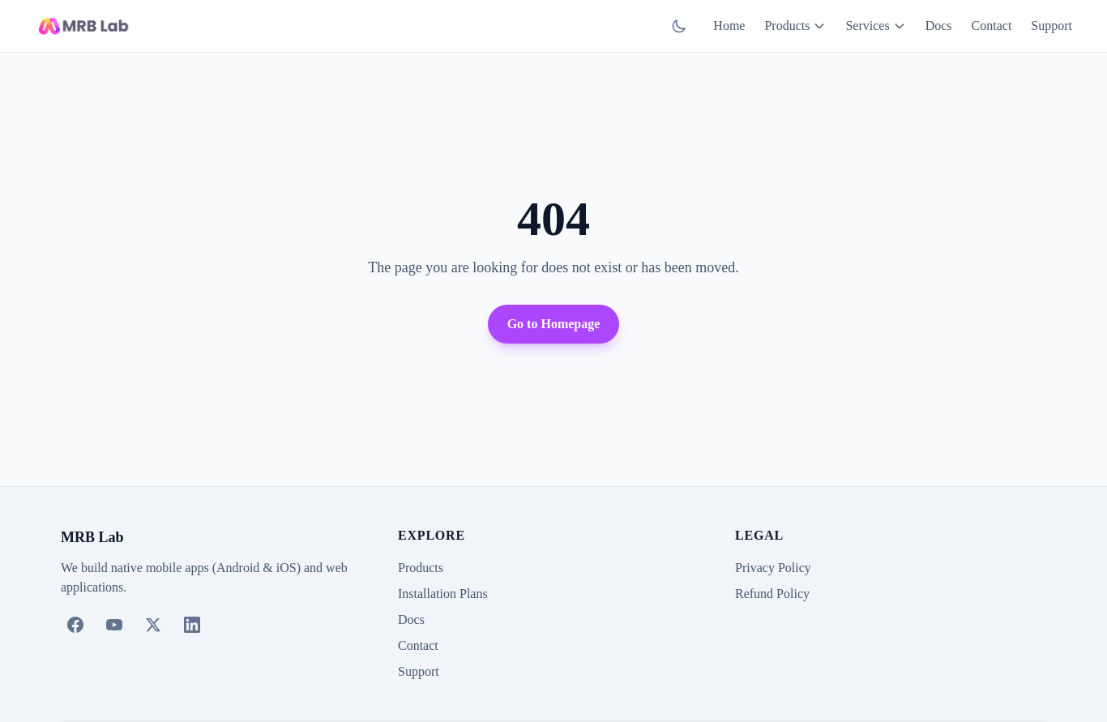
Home (729, 25)
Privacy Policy (773, 568)
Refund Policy (772, 593)
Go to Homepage (554, 324)
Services (875, 25)
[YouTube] (114, 624)
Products (795, 25)
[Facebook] (75, 624)
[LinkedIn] (192, 624)
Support (1051, 25)
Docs (938, 25)
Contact (992, 25)
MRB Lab (92, 537)
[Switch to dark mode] (679, 26)
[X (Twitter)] (153, 624)
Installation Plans (443, 593)
